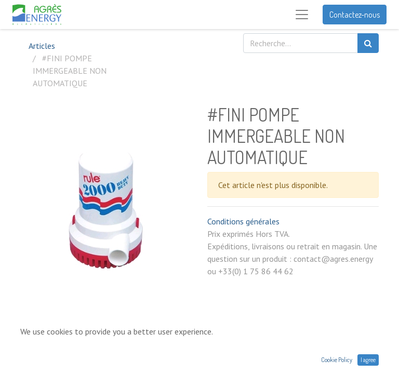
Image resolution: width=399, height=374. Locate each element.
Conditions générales (243, 221)
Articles (42, 46)
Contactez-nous (354, 14)
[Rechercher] (368, 43)
